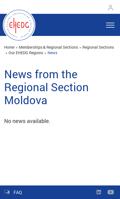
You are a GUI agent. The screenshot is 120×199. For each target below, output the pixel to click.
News (52, 52)
